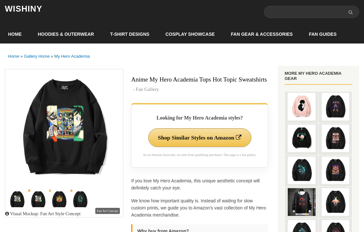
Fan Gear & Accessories (262, 34)
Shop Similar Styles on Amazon (199, 137)
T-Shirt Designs (129, 34)
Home (15, 34)
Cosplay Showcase (189, 34)
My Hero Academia (72, 56)
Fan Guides (323, 34)
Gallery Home (36, 56)
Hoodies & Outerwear (66, 34)
